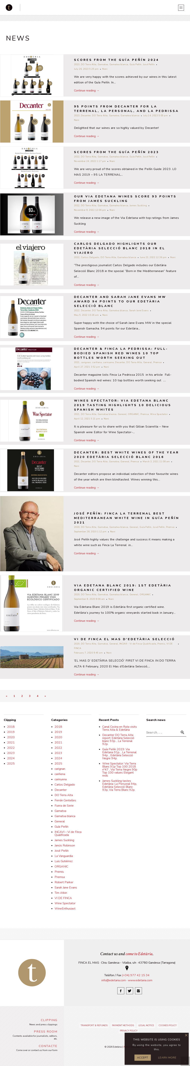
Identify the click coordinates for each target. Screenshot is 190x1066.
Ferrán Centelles (65, 800)
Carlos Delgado (90, 257)
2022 (77, 156)
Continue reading (86, 90)
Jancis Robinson (65, 845)
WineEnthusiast (65, 909)
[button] (182, 733)
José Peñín (149, 64)
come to (139, 954)
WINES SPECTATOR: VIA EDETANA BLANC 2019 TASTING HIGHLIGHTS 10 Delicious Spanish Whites (122, 405)
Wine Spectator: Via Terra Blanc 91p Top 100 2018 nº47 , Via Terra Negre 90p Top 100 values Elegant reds (119, 770)
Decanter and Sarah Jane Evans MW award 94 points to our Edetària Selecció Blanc (120, 301)
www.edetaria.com (140, 980)
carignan (86, 362)
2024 (11, 758)
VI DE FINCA (63, 898)
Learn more (167, 1057)
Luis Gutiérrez (63, 861)
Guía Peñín (136, 64)
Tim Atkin (61, 893)
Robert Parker (64, 882)
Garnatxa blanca (118, 64)
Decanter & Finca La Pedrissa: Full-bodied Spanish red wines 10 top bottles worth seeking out (121, 353)
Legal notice (146, 1025)
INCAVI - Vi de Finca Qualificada (137, 643)
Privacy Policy (128, 1030)
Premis (161, 643)
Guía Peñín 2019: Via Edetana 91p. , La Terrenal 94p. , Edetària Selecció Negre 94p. (119, 753)
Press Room (45, 1032)
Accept (142, 1057)
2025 (11, 764)
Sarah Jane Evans (139, 310)
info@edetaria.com (113, 980)
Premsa (157, 362)
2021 (77, 362)
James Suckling (138, 205)
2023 (77, 64)
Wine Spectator (159, 414)
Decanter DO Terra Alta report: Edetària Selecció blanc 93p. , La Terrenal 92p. (118, 739)
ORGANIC (133, 414)
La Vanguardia (64, 856)
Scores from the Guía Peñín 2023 (116, 152)
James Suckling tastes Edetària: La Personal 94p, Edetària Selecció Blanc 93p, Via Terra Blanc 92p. (119, 785)
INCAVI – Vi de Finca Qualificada (68, 833)
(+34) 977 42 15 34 (136, 975)
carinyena (108, 362)
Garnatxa (103, 64)
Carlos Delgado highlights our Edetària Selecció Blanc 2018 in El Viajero (119, 248)
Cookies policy (168, 1025)
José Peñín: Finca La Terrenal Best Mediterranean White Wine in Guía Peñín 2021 (126, 518)
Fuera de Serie (64, 806)
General (147, 362)
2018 (11, 727)
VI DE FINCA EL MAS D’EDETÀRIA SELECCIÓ (124, 639)
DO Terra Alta (88, 64)
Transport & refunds (94, 1025)
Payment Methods (123, 1025)
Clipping (49, 1020)
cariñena (97, 362)
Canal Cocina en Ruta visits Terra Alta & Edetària (119, 728)
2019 (11, 732)
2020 (77, 527)
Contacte (48, 1046)
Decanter (86, 115)
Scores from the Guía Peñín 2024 (116, 60)
